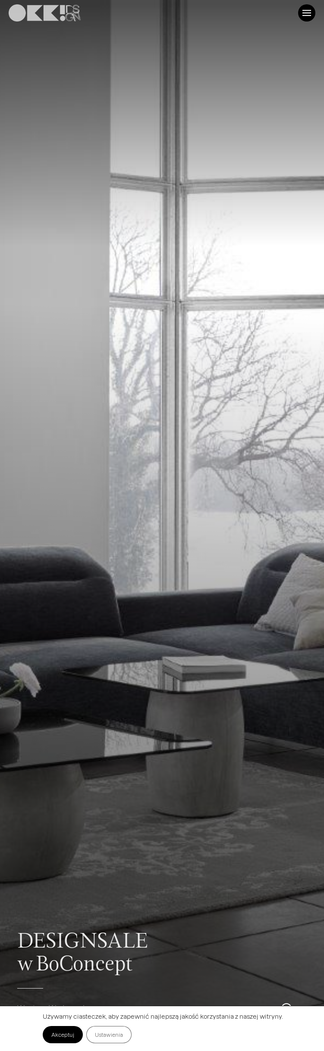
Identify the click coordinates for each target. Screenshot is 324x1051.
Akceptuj (62, 1035)
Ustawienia (109, 1035)
